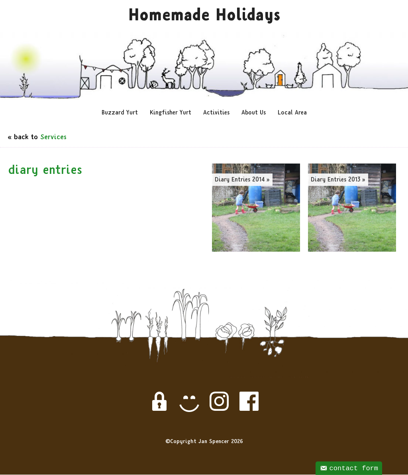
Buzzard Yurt (120, 114)
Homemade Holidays (204, 17)
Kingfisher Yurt (170, 114)
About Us (253, 114)
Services (53, 138)
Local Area (292, 114)
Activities (216, 114)
